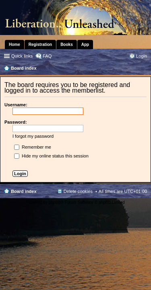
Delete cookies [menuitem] (78, 191)
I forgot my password (33, 136)
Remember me (32, 147)
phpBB (55, 202)
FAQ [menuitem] (47, 56)
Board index (24, 191)
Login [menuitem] (141, 56)
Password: (15, 122)
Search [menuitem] (144, 69)
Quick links (22, 56)
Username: (15, 104)
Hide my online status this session (51, 155)
